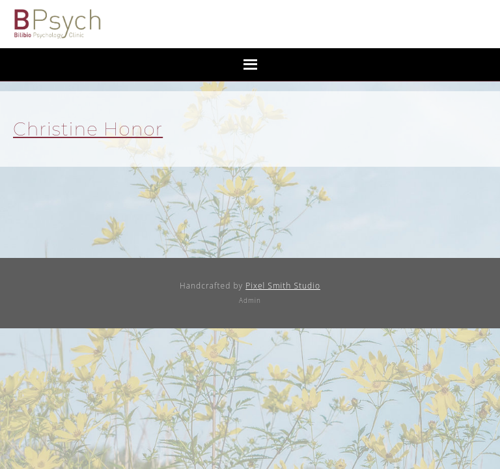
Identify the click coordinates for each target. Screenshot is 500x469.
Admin (250, 300)
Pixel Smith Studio (282, 285)
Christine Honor (88, 129)
